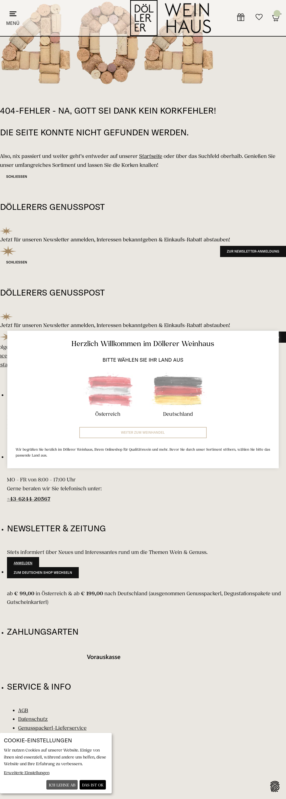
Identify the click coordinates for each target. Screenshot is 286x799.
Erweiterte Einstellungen (26, 772)
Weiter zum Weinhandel (143, 432)
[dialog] (56, 763)
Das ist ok (93, 785)
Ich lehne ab (62, 785)
